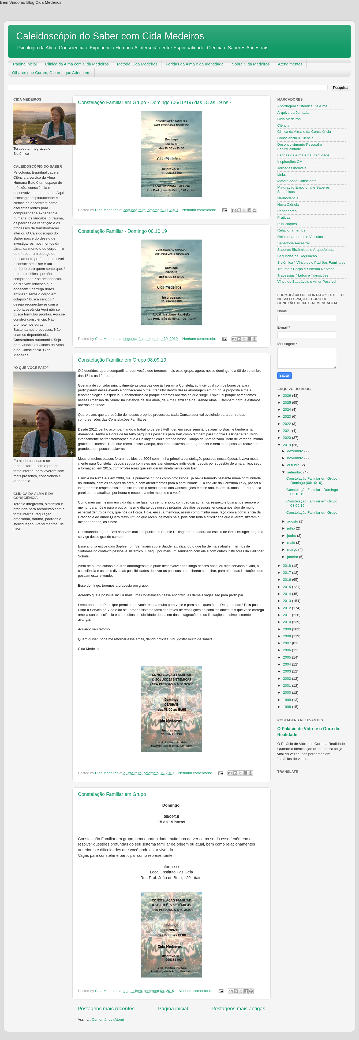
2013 (287, 601)
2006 (287, 650)
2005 (287, 657)
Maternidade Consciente (296, 181)
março (292, 549)
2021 (287, 431)
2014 (287, 594)
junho (292, 536)
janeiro (293, 557)
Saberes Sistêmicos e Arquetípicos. (305, 250)
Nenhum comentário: (199, 210)
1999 (287, 700)
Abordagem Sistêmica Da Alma (302, 106)
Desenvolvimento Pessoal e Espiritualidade (299, 146)
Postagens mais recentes (106, 1008)
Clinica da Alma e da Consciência (304, 132)
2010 (287, 622)
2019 (287, 445)
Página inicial (25, 64)
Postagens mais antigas (238, 1008)
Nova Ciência (288, 205)
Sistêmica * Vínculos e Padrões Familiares (311, 262)
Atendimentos (290, 64)
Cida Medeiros (289, 119)
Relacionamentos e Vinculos (300, 237)
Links (281, 174)
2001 (287, 685)
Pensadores (287, 211)
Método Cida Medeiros (137, 64)
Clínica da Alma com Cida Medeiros (77, 64)
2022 (287, 424)
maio (291, 543)
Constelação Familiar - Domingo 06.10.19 (122, 231)
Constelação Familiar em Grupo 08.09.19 (122, 360)
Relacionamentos (291, 230)
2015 (287, 587)
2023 (287, 416)
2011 (287, 615)
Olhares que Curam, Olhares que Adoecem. (51, 72)
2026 (287, 396)
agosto (293, 521)
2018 (287, 566)
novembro (295, 458)
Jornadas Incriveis (291, 168)
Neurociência (287, 198)
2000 (287, 692)
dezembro (295, 451)
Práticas (283, 217)
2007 (287, 643)
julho (291, 528)
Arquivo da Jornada (293, 113)
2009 (287, 629)
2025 (287, 402)
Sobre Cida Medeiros (251, 64)
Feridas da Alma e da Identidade (195, 64)
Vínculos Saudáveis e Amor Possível (306, 282)
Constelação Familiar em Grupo (112, 794)
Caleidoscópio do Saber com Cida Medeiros (110, 36)
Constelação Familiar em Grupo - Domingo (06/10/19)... (313, 480)
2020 (287, 438)
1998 (287, 707)
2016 (287, 580)
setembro (295, 472)
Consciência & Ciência (295, 138)
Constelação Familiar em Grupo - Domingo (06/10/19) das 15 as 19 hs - (154, 102)
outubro (294, 465)
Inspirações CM (289, 162)
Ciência (283, 125)
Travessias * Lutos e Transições (302, 275)
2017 (287, 573)
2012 (287, 608)
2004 (287, 664)
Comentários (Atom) (108, 1019)
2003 (287, 671)
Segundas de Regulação (297, 256)
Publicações (287, 224)
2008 (287, 636)
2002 (287, 679)
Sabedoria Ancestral (293, 243)
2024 (287, 409)
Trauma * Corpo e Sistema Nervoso (305, 269)
